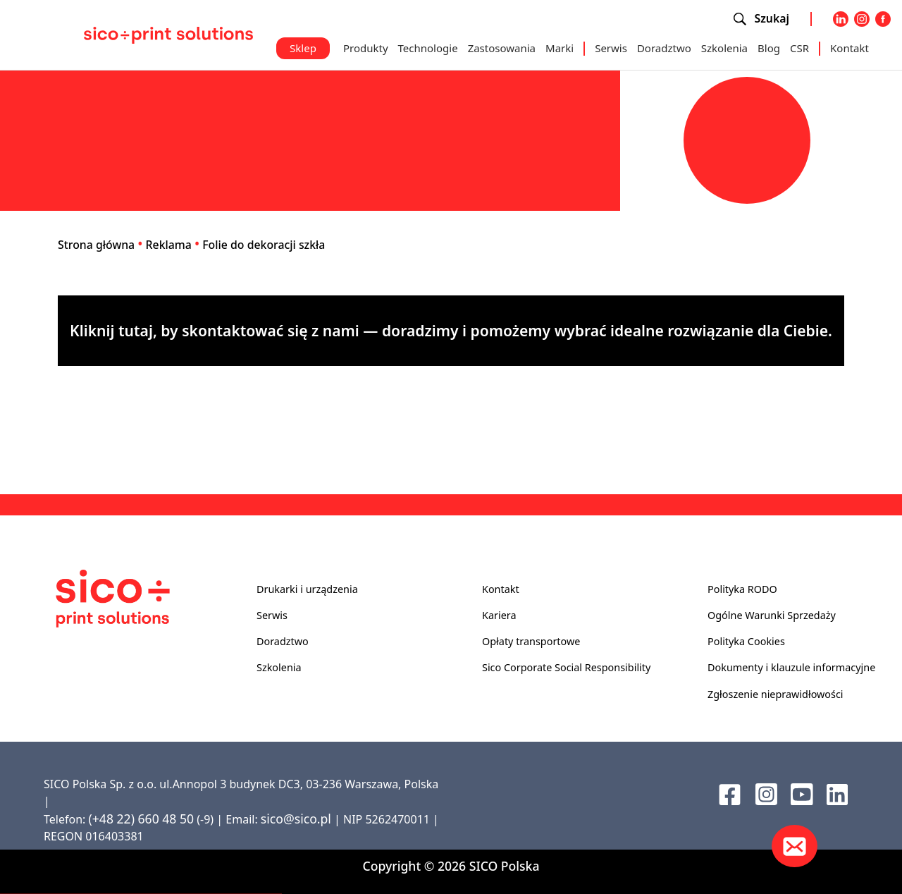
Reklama (169, 244)
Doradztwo (664, 48)
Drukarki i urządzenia (307, 589)
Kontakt (849, 48)
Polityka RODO (742, 589)
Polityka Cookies (746, 641)
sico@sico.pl (296, 818)
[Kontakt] (794, 846)
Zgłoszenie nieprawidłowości (776, 694)
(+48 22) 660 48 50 (141, 818)
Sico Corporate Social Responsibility (566, 667)
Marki (559, 48)
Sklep (303, 48)
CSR (799, 48)
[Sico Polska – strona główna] (168, 33)
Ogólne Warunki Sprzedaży (772, 615)
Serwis (611, 48)
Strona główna (96, 244)
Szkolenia (724, 48)
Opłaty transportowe (531, 641)
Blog (769, 48)
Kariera (499, 615)
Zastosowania (502, 48)
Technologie (428, 48)
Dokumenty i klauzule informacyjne (791, 667)
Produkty (365, 48)
